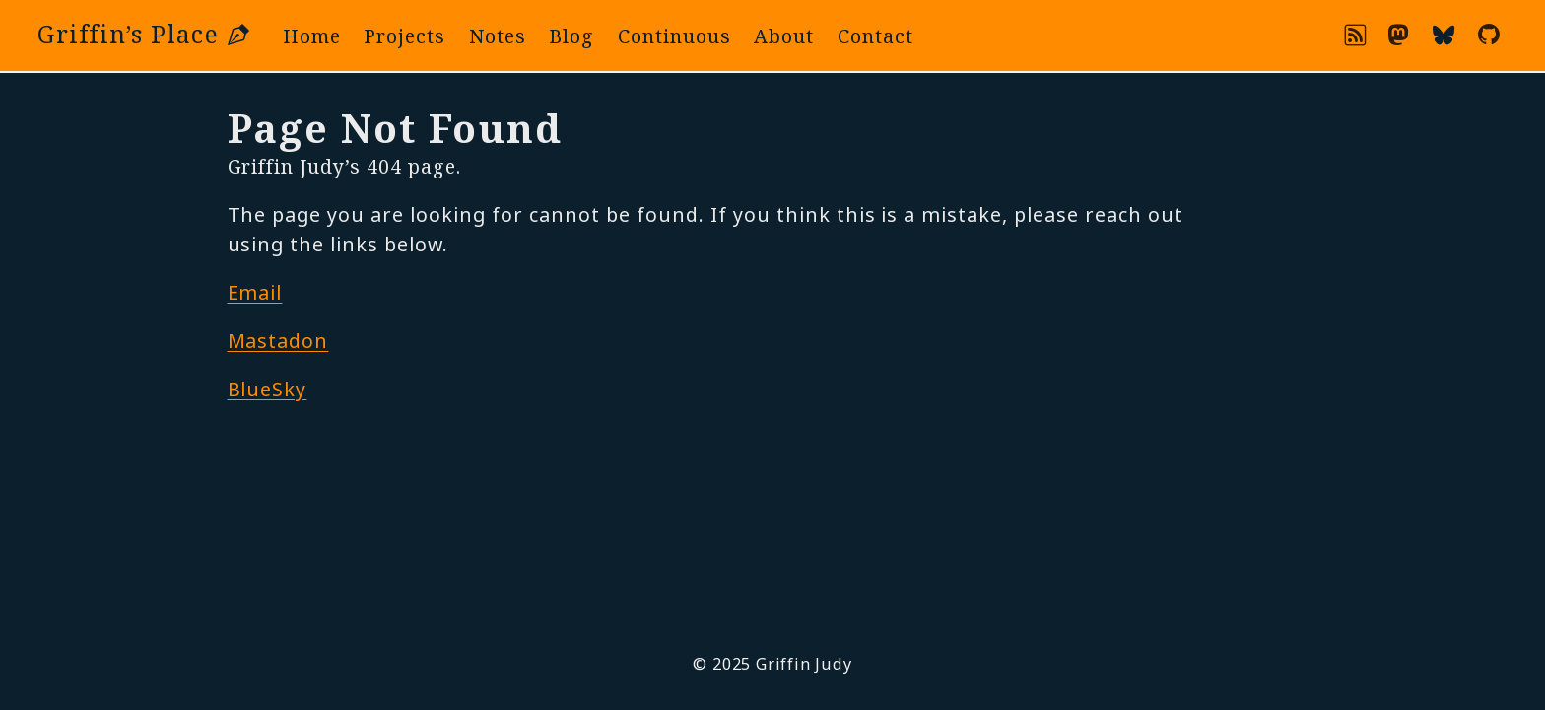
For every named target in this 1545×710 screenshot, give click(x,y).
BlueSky (267, 389)
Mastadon (278, 340)
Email (255, 292)
